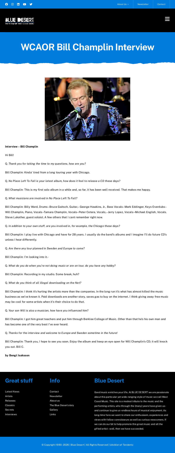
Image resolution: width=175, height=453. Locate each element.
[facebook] (6, 4)
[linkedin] (18, 4)
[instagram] (12, 4)
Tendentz (128, 444)
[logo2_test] (19, 16)
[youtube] (24, 4)
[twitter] (31, 4)
